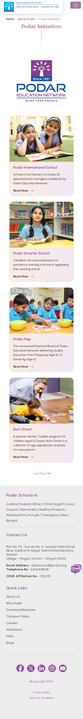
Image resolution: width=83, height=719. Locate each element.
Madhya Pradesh (52, 510)
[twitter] (31, 668)
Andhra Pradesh (18, 504)
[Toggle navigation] (75, 5)
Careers (12, 623)
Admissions (14, 630)
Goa (69, 504)
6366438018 (39, 569)
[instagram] (52, 668)
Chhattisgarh (53, 504)
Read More (23, 190)
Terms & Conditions (41, 698)
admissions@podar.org (49, 565)
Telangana (50, 515)
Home (10, 19)
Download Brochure (20, 610)
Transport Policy (17, 616)
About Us (13, 597)
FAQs (10, 636)
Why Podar (14, 603)
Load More (41, 473)
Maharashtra (16, 515)
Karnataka (29, 510)
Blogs (10, 643)
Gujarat (12, 510)
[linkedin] (41, 668)
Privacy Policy (41, 692)
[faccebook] (20, 668)
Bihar (37, 504)
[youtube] (63, 668)
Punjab (34, 515)
